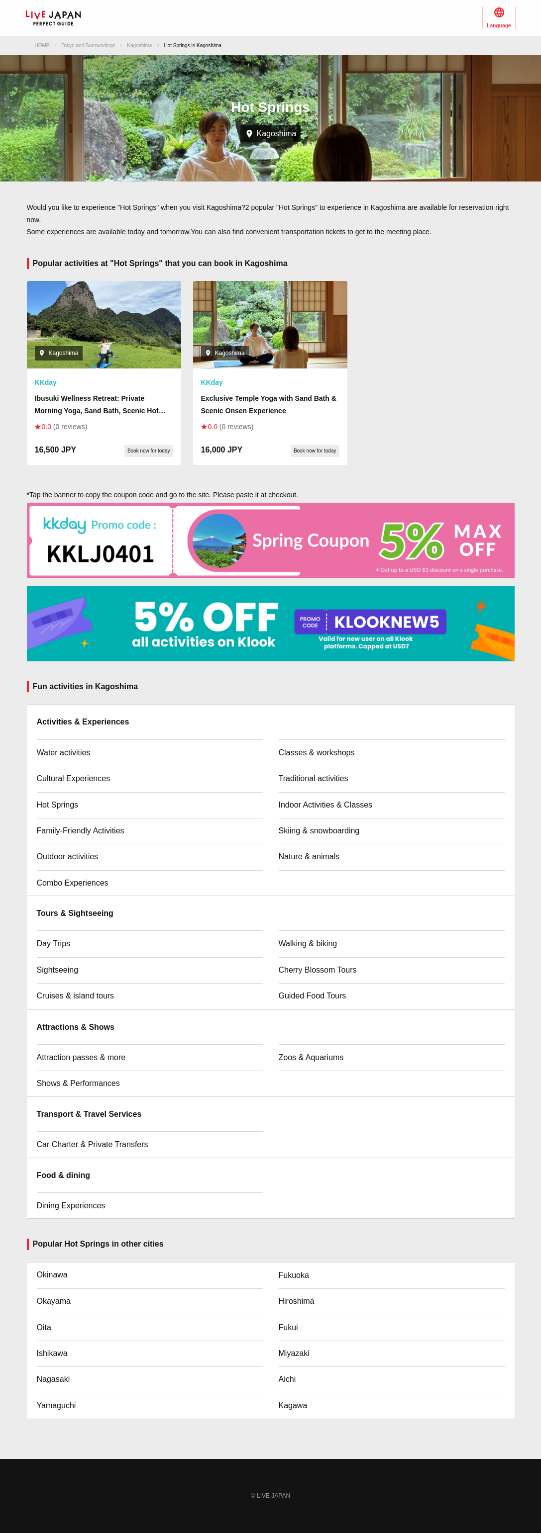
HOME (42, 45)
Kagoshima (139, 45)
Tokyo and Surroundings (88, 45)
